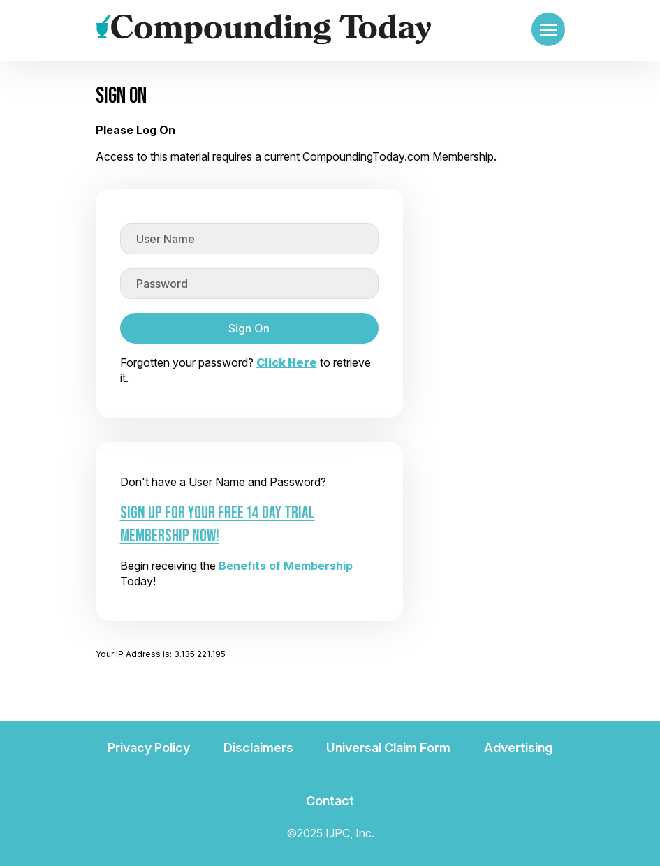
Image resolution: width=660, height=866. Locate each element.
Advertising (518, 747)
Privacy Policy (149, 747)
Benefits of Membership (286, 566)
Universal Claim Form (388, 747)
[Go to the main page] (263, 29)
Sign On (249, 328)
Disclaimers (258, 747)
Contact (330, 800)
